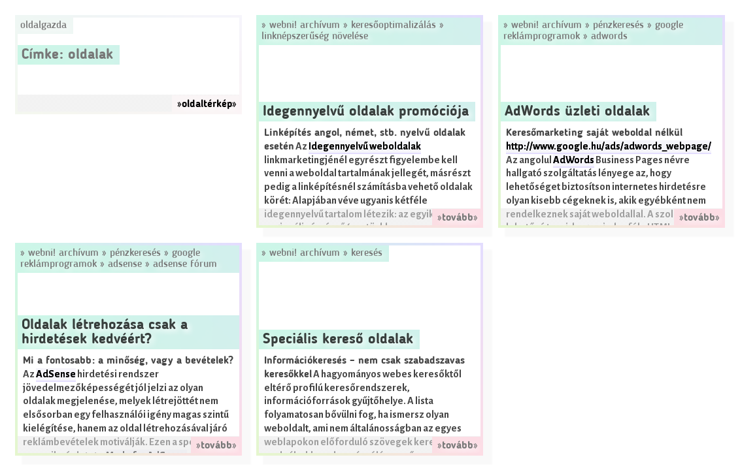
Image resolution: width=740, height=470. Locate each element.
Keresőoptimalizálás (393, 25)
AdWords (609, 36)
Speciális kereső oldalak (338, 339)
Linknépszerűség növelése (314, 36)
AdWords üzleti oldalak (577, 111)
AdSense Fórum (185, 264)
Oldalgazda (43, 25)
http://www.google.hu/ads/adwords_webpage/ (608, 146)
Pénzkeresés (618, 25)
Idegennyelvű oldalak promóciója (366, 111)
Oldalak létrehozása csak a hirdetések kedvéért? (105, 332)
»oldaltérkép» (207, 104)
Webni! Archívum (304, 25)
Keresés (366, 253)
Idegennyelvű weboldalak (365, 146)
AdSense (125, 264)
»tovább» (457, 218)
